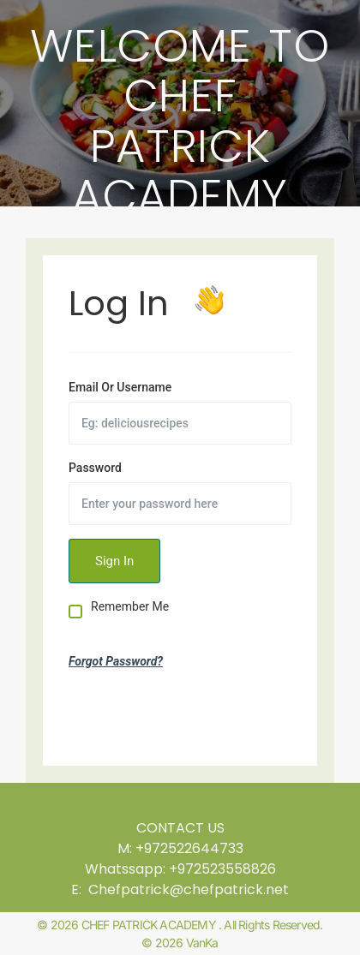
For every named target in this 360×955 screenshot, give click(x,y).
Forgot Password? (116, 661)
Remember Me (130, 606)
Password (95, 468)
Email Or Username (120, 387)
